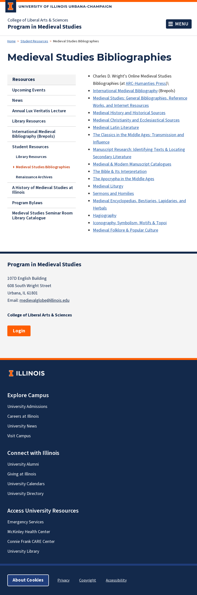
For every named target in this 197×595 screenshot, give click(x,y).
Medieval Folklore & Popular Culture (125, 230)
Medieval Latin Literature (116, 127)
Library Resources (29, 121)
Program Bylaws (27, 203)
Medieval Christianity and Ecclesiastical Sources (136, 120)
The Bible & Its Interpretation (120, 171)
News (17, 100)
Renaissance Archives (34, 177)
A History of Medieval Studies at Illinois (42, 190)
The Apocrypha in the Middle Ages (123, 179)
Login (19, 330)
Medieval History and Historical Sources (129, 113)
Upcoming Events (28, 90)
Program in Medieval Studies (45, 27)
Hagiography (104, 216)
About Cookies (28, 580)
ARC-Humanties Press (146, 83)
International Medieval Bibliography (125, 91)
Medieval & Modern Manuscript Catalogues (132, 164)
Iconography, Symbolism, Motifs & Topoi (130, 223)
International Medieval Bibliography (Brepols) (33, 134)
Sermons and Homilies (113, 194)
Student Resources (34, 41)
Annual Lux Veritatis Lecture (39, 111)
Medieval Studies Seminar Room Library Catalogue (42, 215)
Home (11, 41)
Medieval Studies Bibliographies (43, 167)
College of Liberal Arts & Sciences (38, 20)
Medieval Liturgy (108, 186)
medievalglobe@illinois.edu (44, 300)
